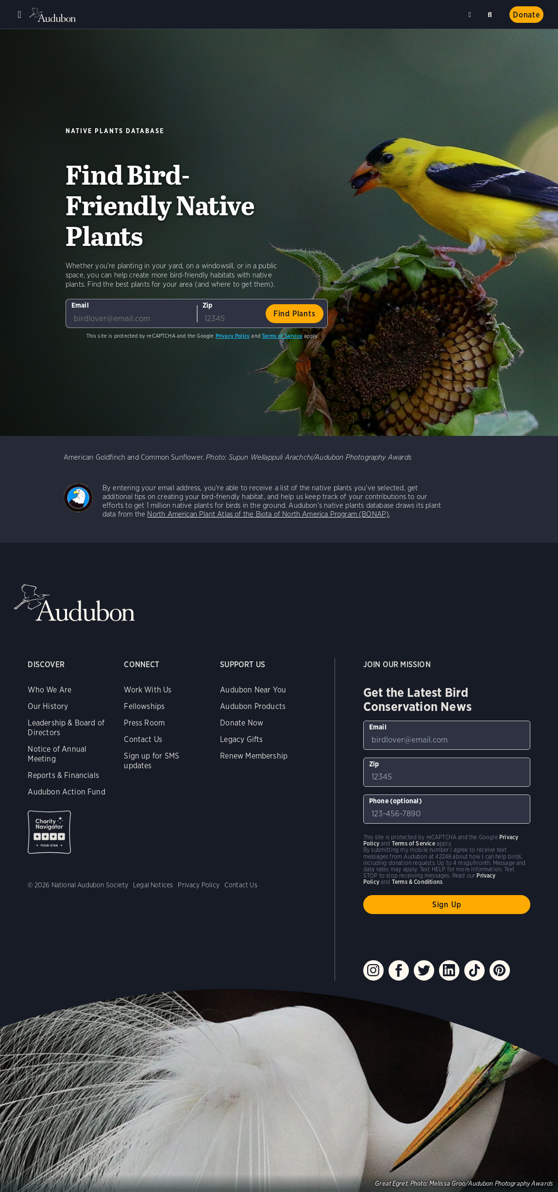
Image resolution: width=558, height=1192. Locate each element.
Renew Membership (253, 755)
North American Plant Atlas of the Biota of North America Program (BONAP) (268, 514)
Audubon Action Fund (66, 791)
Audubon (53, 15)
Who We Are (49, 689)
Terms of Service (282, 335)
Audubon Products (253, 706)
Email (80, 305)
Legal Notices (153, 885)
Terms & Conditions (417, 881)
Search (491, 13)
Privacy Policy (233, 335)
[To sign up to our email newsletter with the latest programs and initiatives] (131, 313)
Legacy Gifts (241, 739)
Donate (526, 14)
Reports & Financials (63, 775)
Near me (471, 14)
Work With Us (147, 689)
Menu (19, 14)
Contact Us (143, 739)
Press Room (144, 722)
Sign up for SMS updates (151, 760)
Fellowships (144, 706)
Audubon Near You (253, 689)
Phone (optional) (395, 800)
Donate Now (241, 722)
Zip (208, 305)
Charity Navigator (49, 832)
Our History (48, 706)
